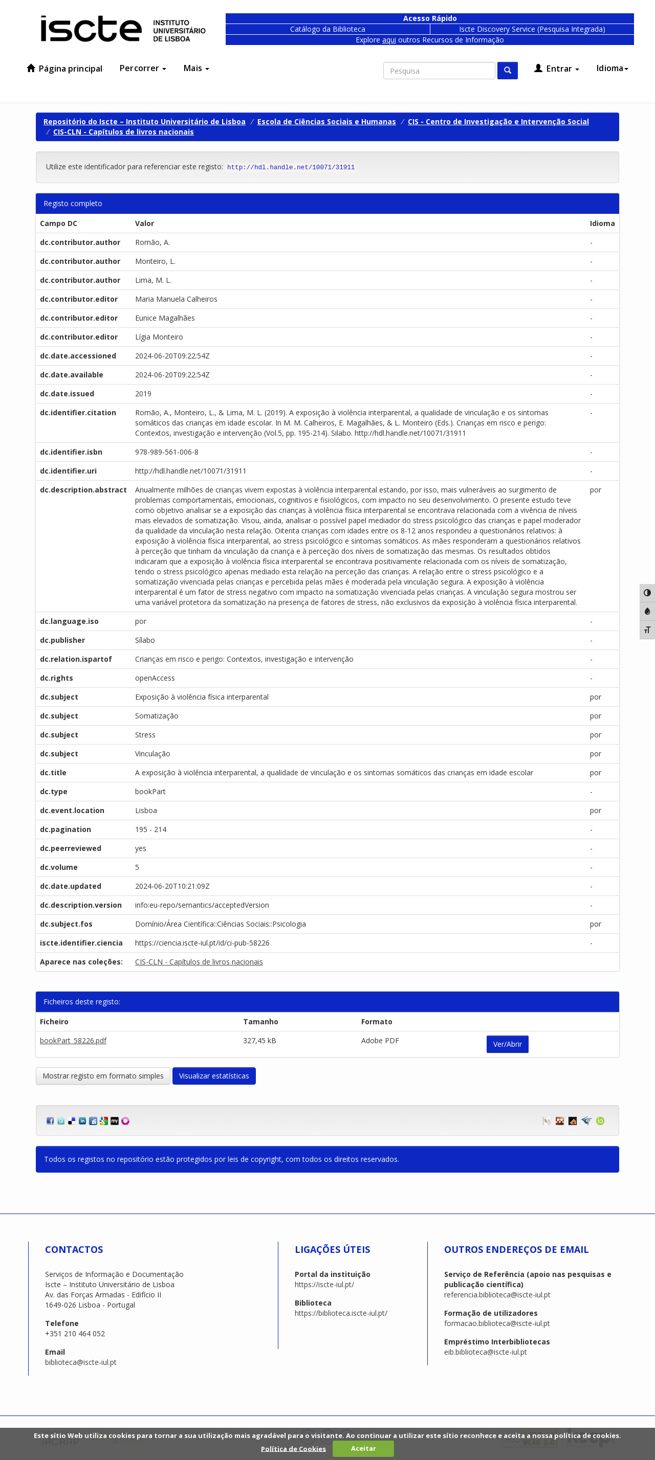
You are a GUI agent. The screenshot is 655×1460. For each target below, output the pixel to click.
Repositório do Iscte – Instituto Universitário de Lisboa (144, 121)
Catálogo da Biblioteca (327, 29)
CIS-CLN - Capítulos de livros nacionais (123, 132)
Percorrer (143, 68)
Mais (196, 68)
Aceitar (363, 1448)
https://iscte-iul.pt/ (324, 1284)
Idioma (612, 68)
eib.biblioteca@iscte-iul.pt (485, 1352)
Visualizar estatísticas (214, 1076)
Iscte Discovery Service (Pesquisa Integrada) (532, 29)
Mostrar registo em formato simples (103, 1076)
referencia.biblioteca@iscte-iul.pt (497, 1294)
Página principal (64, 68)
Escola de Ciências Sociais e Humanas (326, 121)
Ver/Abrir (507, 1044)
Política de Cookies (293, 1448)
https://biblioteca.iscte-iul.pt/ (341, 1313)
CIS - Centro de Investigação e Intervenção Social (498, 121)
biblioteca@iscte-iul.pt (81, 1362)
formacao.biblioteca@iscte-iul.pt (497, 1323)
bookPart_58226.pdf (73, 1040)
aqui (389, 39)
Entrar (556, 68)
